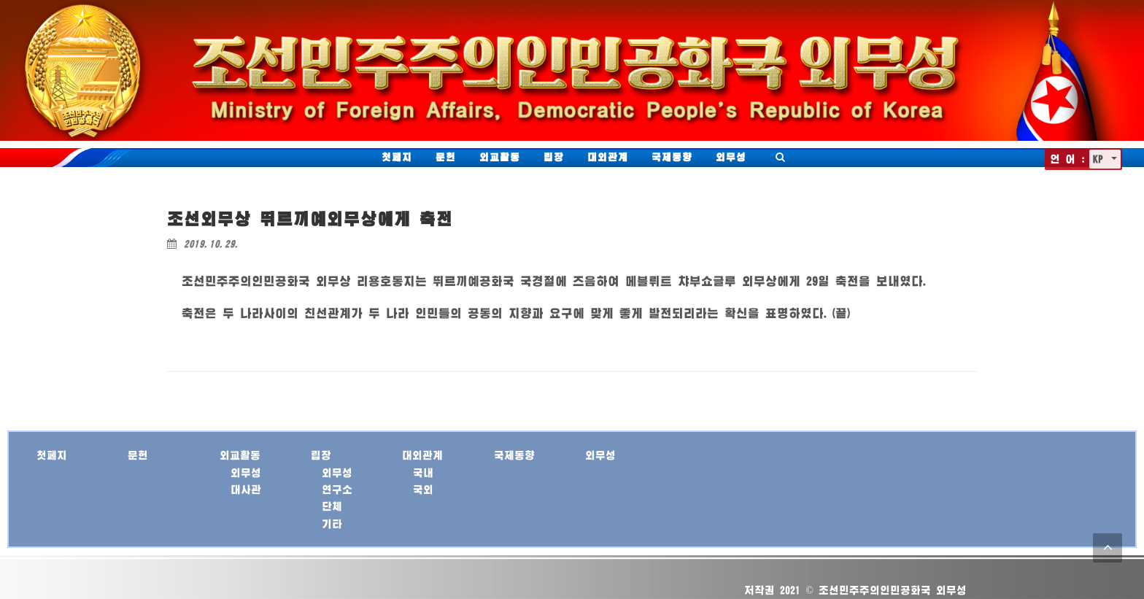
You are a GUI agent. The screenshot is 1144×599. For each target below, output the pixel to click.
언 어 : (1068, 158)
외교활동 (499, 157)
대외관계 (607, 157)
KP (1100, 158)
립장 (554, 157)
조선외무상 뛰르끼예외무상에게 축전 (310, 218)
